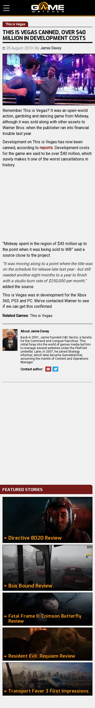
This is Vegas (41, 315)
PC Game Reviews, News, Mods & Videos (47, 7)
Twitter (55, 369)
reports (46, 147)
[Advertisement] (47, 432)
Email (48, 369)
